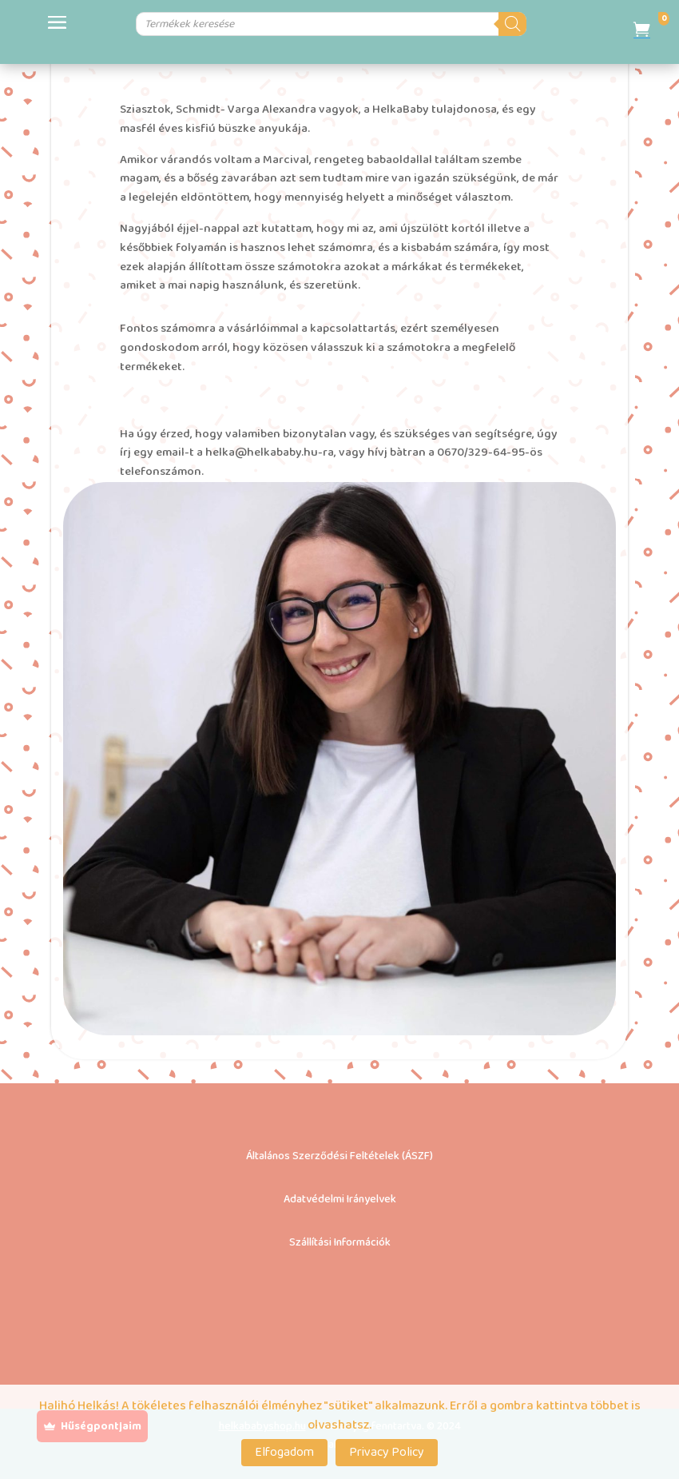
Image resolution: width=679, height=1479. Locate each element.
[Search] (529, 24)
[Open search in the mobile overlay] (305, 24)
